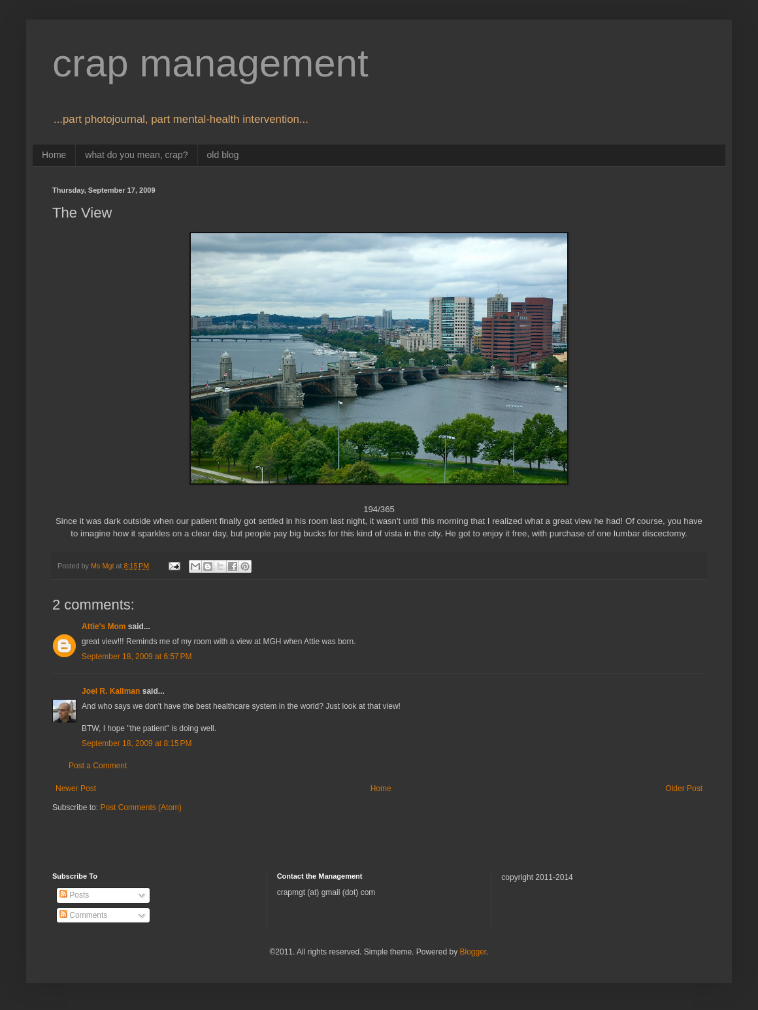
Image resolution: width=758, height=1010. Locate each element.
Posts (74, 895)
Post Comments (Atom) (141, 807)
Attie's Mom (104, 626)
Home (54, 155)
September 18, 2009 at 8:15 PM (136, 743)
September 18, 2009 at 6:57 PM (136, 656)
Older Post (683, 788)
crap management (210, 63)
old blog (223, 155)
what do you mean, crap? (136, 155)
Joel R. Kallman (111, 691)
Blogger (472, 951)
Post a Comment (98, 765)
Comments (83, 915)
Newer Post (76, 788)
